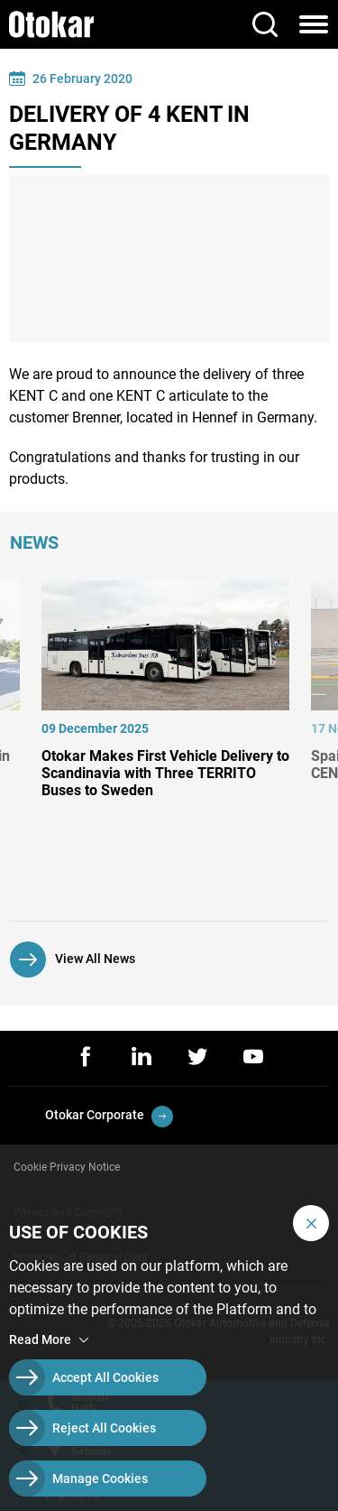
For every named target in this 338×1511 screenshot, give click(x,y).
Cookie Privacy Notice (67, 1167)
